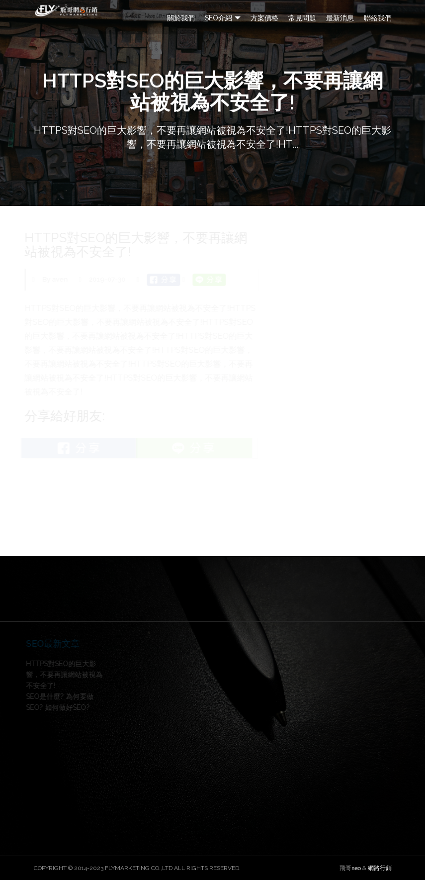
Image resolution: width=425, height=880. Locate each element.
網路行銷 (380, 868)
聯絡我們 (378, 18)
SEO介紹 (218, 18)
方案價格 (264, 18)
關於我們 (181, 18)
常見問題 (302, 18)
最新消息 (340, 18)
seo (356, 868)
